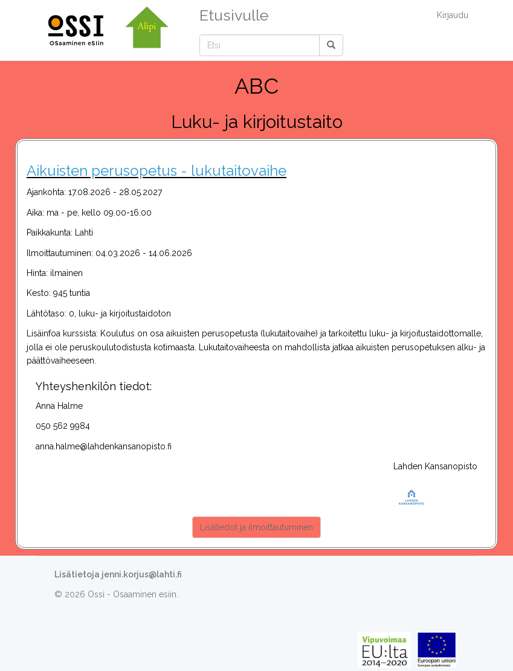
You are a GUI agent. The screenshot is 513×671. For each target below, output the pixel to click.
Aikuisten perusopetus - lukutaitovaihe (156, 170)
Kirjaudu (452, 15)
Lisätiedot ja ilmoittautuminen (256, 527)
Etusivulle (233, 15)
